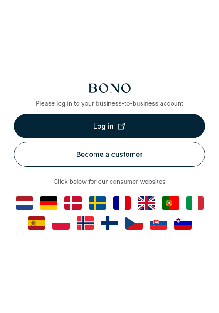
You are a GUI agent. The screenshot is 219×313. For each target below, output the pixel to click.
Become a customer (109, 154)
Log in (109, 126)
